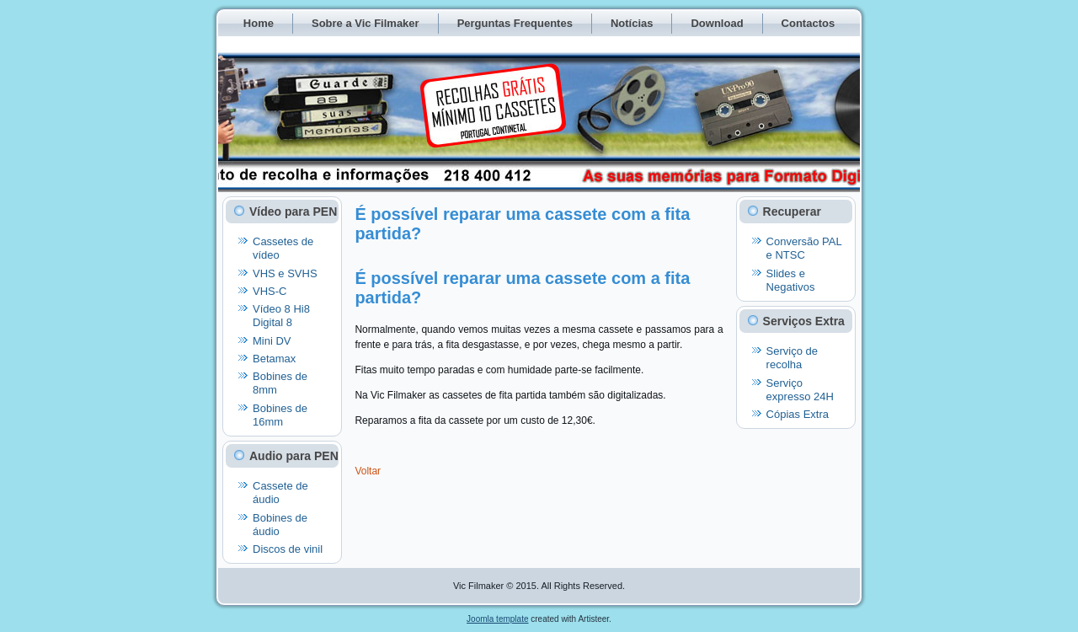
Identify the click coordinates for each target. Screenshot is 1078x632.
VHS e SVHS (285, 273)
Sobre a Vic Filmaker (365, 23)
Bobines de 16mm (280, 415)
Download (717, 23)
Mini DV (272, 341)
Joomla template (497, 619)
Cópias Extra (797, 414)
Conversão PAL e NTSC (804, 248)
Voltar (368, 471)
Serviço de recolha (792, 358)
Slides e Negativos (790, 280)
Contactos (808, 23)
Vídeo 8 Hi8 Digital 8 (281, 316)
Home (258, 23)
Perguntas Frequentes (515, 23)
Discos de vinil (288, 549)
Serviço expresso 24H (800, 390)
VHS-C (269, 291)
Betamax (274, 358)
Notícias (632, 23)
